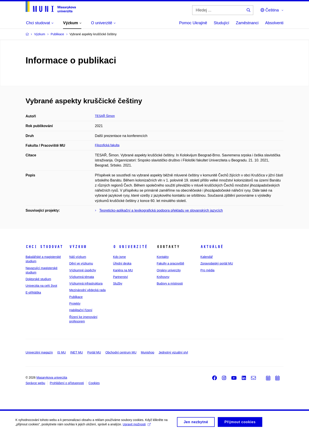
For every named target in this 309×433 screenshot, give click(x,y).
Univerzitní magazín (39, 352)
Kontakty (163, 257)
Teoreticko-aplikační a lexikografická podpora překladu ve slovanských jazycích (161, 210)
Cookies (94, 383)
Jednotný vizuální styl (173, 352)
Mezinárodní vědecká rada (87, 290)
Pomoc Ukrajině (193, 23)
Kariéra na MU (123, 270)
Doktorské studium (38, 279)
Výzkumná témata (81, 277)
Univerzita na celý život (41, 285)
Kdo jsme (119, 257)
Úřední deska (122, 263)
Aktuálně (211, 246)
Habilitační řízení (80, 310)
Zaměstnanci (247, 23)
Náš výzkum (77, 257)
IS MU (61, 352)
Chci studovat (44, 246)
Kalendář (206, 257)
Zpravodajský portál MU (216, 263)
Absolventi (274, 23)
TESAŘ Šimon (105, 116)
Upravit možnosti (137, 425)
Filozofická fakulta (107, 145)
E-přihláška (33, 292)
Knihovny (163, 277)
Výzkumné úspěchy (82, 270)
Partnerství (120, 277)
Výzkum (77, 246)
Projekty (74, 303)
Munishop (147, 352)
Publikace (76, 297)
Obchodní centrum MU (120, 352)
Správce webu (35, 383)
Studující (221, 23)
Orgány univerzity (169, 270)
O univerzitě (130, 246)
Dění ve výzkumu (81, 263)
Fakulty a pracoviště (170, 263)
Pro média (207, 270)
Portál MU (94, 352)
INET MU (76, 352)
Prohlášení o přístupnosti (67, 383)
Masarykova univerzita (51, 377)
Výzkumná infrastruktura (85, 283)
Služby (117, 283)
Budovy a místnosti (170, 283)
